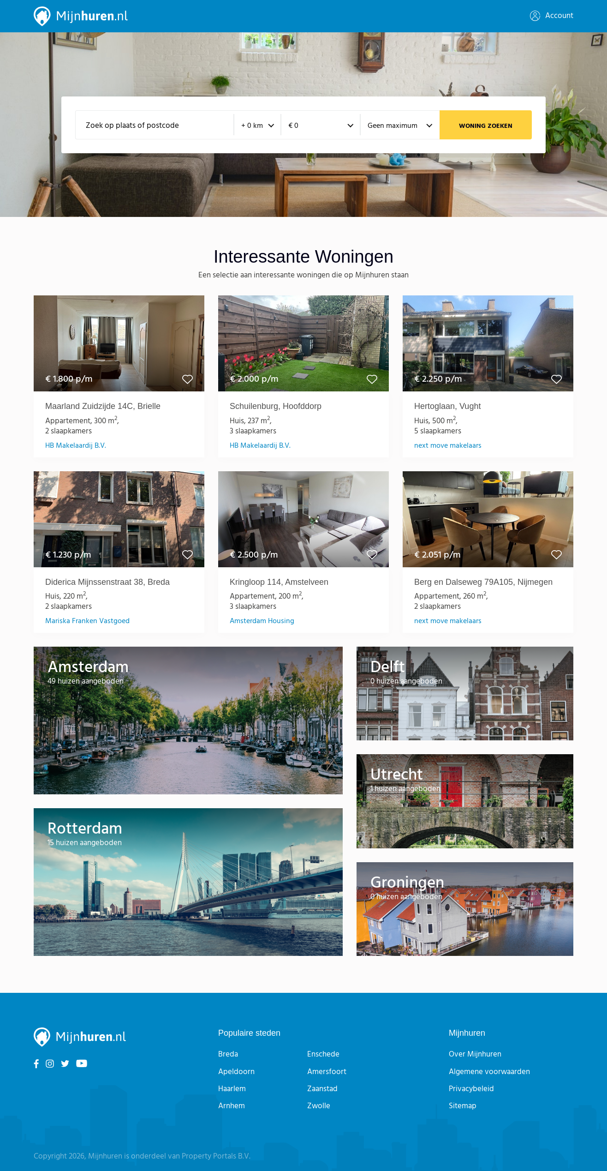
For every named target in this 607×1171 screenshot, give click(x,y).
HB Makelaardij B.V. (75, 445)
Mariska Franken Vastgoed (87, 621)
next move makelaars (448, 445)
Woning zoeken (485, 126)
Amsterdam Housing (262, 621)
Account (551, 16)
